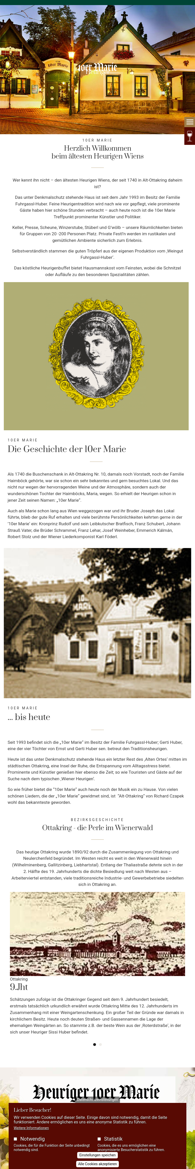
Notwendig (32, 1139)
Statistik (113, 1139)
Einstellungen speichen (97, 1155)
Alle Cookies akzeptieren (97, 1164)
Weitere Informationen (31, 1128)
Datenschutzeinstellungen (97, 1100)
